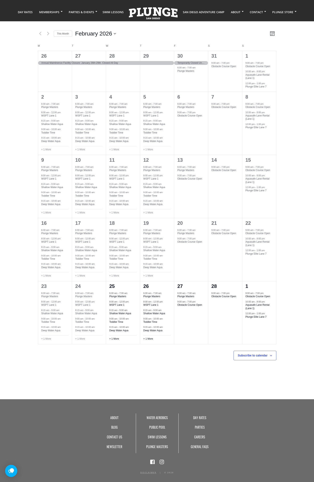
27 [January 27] (78, 56)
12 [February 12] (146, 160)
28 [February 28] (214, 286)
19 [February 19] (146, 223)
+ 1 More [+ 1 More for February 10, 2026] (80, 212)
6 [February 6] (178, 97)
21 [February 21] (214, 223)
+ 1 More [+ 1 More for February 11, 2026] (114, 212)
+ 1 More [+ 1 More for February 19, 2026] (148, 275)
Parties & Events (81, 12)
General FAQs (200, 446)
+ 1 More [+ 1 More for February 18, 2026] (114, 275)
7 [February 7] (212, 97)
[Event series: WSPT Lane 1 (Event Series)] (62, 112)
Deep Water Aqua (50, 141)
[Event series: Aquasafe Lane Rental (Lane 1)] (266, 71)
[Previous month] (40, 33)
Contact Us (114, 437)
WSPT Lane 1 (48, 115)
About (235, 12)
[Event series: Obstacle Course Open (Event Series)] (231, 63)
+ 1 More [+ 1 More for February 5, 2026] (148, 149)
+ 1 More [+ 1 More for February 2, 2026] (46, 149)
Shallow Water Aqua (52, 124)
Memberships (49, 12)
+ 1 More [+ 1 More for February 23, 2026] (46, 338)
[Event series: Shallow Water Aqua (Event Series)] (61, 120)
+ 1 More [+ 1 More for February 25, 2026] (114, 338)
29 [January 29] (146, 56)
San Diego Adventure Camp (203, 12)
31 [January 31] (214, 56)
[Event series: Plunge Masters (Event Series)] (197, 67)
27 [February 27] (180, 286)
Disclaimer (148, 472)
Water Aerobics (157, 417)
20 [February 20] (180, 223)
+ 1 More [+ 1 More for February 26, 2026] (148, 338)
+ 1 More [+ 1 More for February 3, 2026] (80, 149)
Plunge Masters (185, 71)
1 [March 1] (246, 286)
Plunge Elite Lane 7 (256, 86)
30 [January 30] (180, 56)
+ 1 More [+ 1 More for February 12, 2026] (148, 212)
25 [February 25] (112, 286)
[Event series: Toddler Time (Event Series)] (62, 129)
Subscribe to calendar (252, 355)
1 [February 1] (246, 56)
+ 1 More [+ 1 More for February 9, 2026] (46, 212)
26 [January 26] (44, 56)
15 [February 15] (248, 160)
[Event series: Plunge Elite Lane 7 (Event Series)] (266, 83)
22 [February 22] (248, 223)
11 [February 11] (112, 160)
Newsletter (114, 446)
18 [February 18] (112, 223)
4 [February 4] (110, 97)
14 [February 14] (214, 160)
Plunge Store (282, 12)
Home (153, 13)
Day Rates (25, 12)
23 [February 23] (44, 286)
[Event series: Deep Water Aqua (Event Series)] (62, 138)
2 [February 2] (42, 97)
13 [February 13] (180, 160)
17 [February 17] (78, 223)
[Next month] (48, 33)
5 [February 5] (144, 97)
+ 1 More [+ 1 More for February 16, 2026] (46, 275)
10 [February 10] (78, 160)
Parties (200, 427)
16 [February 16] (44, 223)
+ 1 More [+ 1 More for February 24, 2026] (80, 338)
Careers (199, 437)
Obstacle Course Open (223, 66)
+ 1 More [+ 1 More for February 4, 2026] (114, 149)
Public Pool (157, 427)
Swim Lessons (113, 12)
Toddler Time (48, 132)
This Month (63, 33)
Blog (114, 427)
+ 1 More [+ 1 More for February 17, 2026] (80, 275)
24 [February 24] (78, 286)
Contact (256, 12)
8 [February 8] (246, 97)
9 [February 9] (42, 160)
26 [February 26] (146, 286)
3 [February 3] (76, 97)
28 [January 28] (112, 56)
